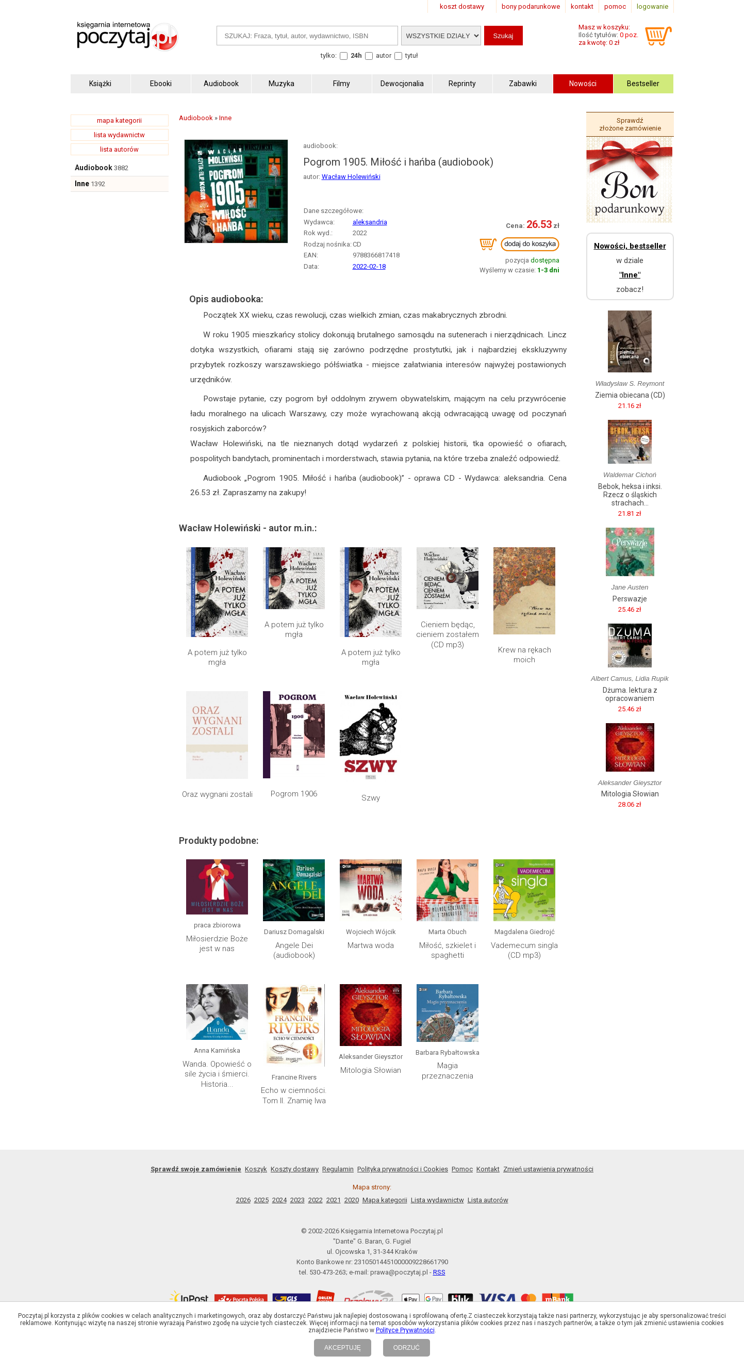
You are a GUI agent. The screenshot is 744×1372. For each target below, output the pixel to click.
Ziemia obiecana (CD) (630, 395)
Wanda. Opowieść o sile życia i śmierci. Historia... (217, 1074)
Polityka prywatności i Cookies (402, 1169)
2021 (333, 1200)
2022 (315, 1200)
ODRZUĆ (406, 1347)
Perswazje (630, 599)
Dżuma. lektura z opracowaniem (630, 694)
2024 (279, 1200)
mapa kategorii (119, 120)
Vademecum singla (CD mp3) (524, 950)
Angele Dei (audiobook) (294, 950)
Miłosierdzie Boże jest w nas (217, 944)
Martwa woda (371, 945)
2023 (297, 1200)
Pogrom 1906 (294, 793)
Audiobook (93, 168)
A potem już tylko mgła (217, 657)
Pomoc (462, 1169)
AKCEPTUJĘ (342, 1347)
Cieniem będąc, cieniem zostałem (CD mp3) (447, 634)
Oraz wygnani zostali (217, 794)
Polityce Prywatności (405, 1330)
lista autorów (119, 149)
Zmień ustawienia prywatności (548, 1169)
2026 (243, 1200)
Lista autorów (488, 1200)
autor (383, 55)
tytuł (411, 55)
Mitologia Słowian (370, 1070)
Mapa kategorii (384, 1200)
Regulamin (338, 1169)
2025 (261, 1200)
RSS (439, 1272)
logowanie (652, 6)
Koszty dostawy (295, 1169)
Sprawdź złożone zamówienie (630, 124)
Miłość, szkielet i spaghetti (447, 950)
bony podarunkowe (531, 6)
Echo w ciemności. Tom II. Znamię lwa (294, 1095)
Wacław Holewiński (351, 177)
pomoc (615, 6)
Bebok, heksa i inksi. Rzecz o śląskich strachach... (630, 494)
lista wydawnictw (119, 135)
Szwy (370, 798)
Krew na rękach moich (524, 655)
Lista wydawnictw (437, 1200)
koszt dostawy (462, 6)
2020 (351, 1200)
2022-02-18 (369, 266)
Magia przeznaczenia (447, 1071)
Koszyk (256, 1169)
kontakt (582, 6)
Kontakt (488, 1169)
